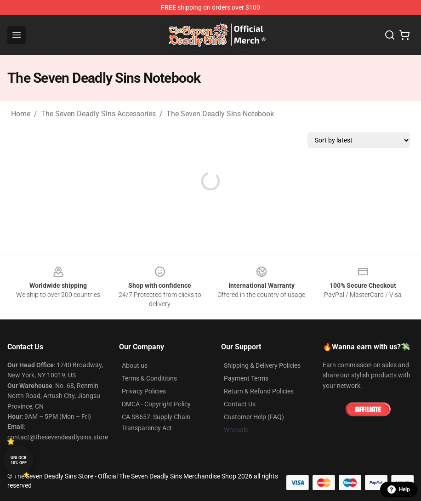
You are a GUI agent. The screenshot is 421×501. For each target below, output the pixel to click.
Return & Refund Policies (259, 391)
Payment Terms (246, 378)
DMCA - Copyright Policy (156, 404)
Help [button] (398, 489)
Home (20, 113)
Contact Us (240, 404)
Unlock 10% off (19, 460)
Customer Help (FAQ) (254, 417)
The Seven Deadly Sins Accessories (98, 113)
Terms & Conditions (149, 378)
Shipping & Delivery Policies (262, 365)
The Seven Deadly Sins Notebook (220, 113)
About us (135, 365)
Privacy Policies (144, 391)
